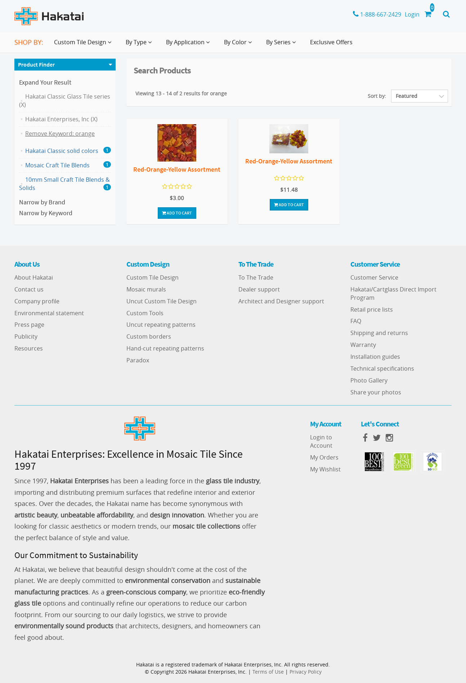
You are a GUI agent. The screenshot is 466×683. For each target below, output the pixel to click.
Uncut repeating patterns (161, 325)
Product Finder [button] (36, 64)
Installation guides (375, 357)
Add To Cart (177, 213)
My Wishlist (325, 469)
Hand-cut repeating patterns (165, 348)
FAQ (355, 321)
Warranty (363, 345)
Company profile (36, 301)
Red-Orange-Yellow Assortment (176, 169)
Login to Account (321, 441)
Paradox (137, 360)
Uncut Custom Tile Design (161, 301)
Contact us (29, 289)
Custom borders (148, 336)
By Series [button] (282, 45)
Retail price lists (371, 309)
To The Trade (255, 277)
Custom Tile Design (152, 277)
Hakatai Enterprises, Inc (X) (61, 119)
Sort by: (377, 95)
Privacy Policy (306, 671)
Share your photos (375, 392)
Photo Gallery (368, 380)
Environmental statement (49, 313)
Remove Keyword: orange (60, 133)
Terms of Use (268, 671)
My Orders (324, 457)
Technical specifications (382, 368)
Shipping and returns (379, 333)
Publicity (25, 336)
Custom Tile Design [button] (84, 45)
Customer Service (374, 277)
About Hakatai (33, 277)
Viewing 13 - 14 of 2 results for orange (181, 93)
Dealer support (259, 289)
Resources (28, 348)
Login (412, 14)
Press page (29, 325)
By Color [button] (239, 45)
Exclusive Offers (331, 42)
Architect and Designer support (281, 301)
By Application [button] (189, 45)
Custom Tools (144, 313)
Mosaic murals (146, 289)
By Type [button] (140, 45)
